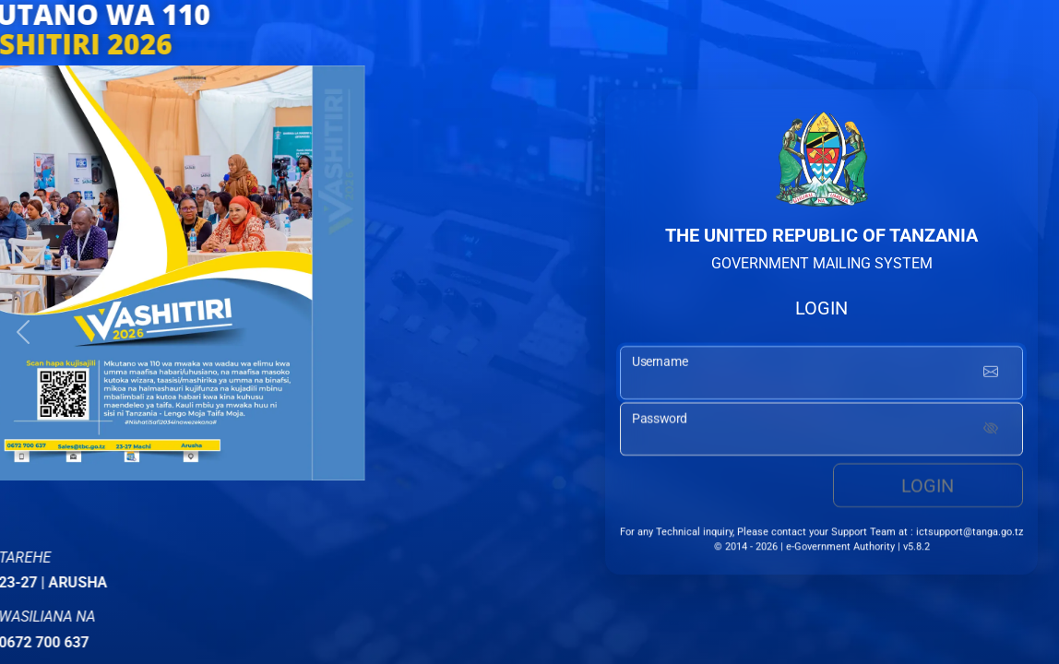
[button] (23, 332)
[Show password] (990, 429)
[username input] (821, 378)
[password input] (821, 429)
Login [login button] (927, 486)
